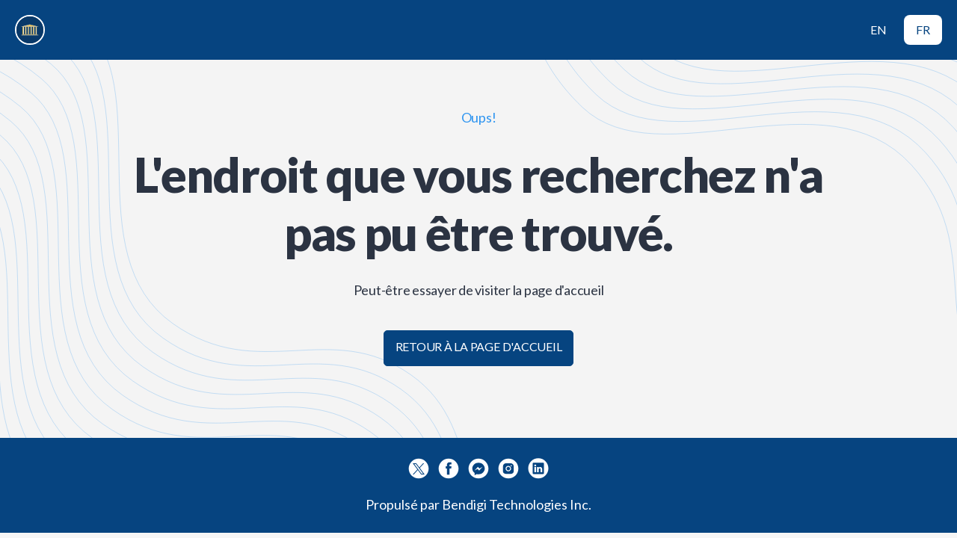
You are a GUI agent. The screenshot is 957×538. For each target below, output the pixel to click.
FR (923, 29)
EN (878, 29)
